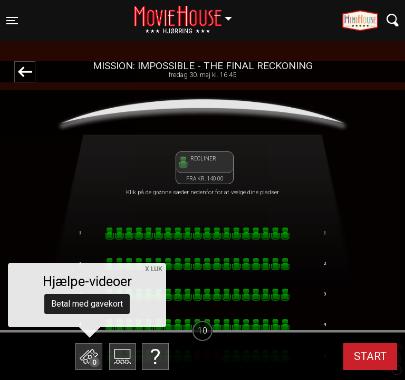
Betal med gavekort (87, 304)
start (370, 356)
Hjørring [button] (188, 14)
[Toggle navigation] (12, 20)
